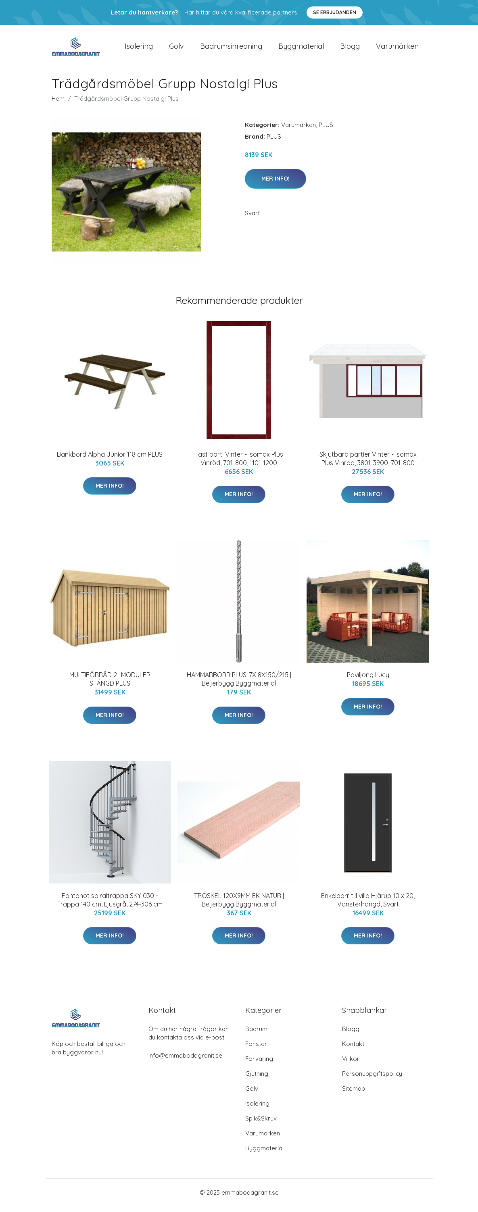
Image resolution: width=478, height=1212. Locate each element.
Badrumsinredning (231, 49)
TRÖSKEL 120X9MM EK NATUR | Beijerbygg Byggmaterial (239, 905)
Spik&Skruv (261, 1124)
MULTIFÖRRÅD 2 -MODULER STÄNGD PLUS (109, 684)
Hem (58, 104)
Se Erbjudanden (334, 12)
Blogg (350, 49)
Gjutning (256, 1079)
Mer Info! (275, 184)
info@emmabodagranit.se (185, 1061)
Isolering (139, 49)
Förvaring (259, 1064)
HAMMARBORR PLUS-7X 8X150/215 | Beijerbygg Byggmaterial (239, 684)
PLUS (326, 130)
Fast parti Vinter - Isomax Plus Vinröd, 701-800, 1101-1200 (238, 464)
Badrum (256, 1034)
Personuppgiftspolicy (372, 1079)
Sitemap (353, 1094)
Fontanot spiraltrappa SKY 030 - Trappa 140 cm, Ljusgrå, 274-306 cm (110, 905)
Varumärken (397, 49)
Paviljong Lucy (368, 680)
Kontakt (353, 1049)
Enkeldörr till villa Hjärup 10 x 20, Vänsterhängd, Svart (368, 905)
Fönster (256, 1049)
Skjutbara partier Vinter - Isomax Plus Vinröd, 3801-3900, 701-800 (368, 464)
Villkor (350, 1064)
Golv (176, 49)
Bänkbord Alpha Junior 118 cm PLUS (110, 460)
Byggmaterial (301, 49)
